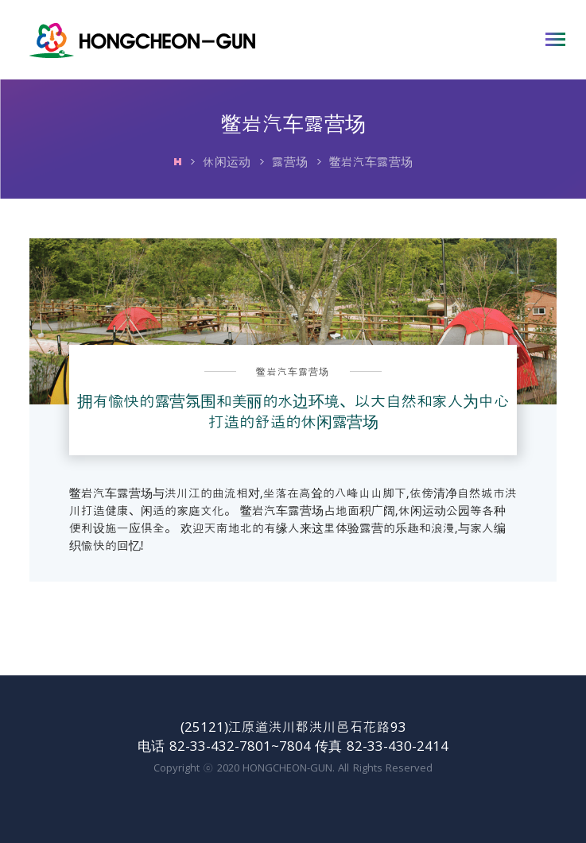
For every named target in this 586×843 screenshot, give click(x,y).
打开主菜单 (555, 39)
